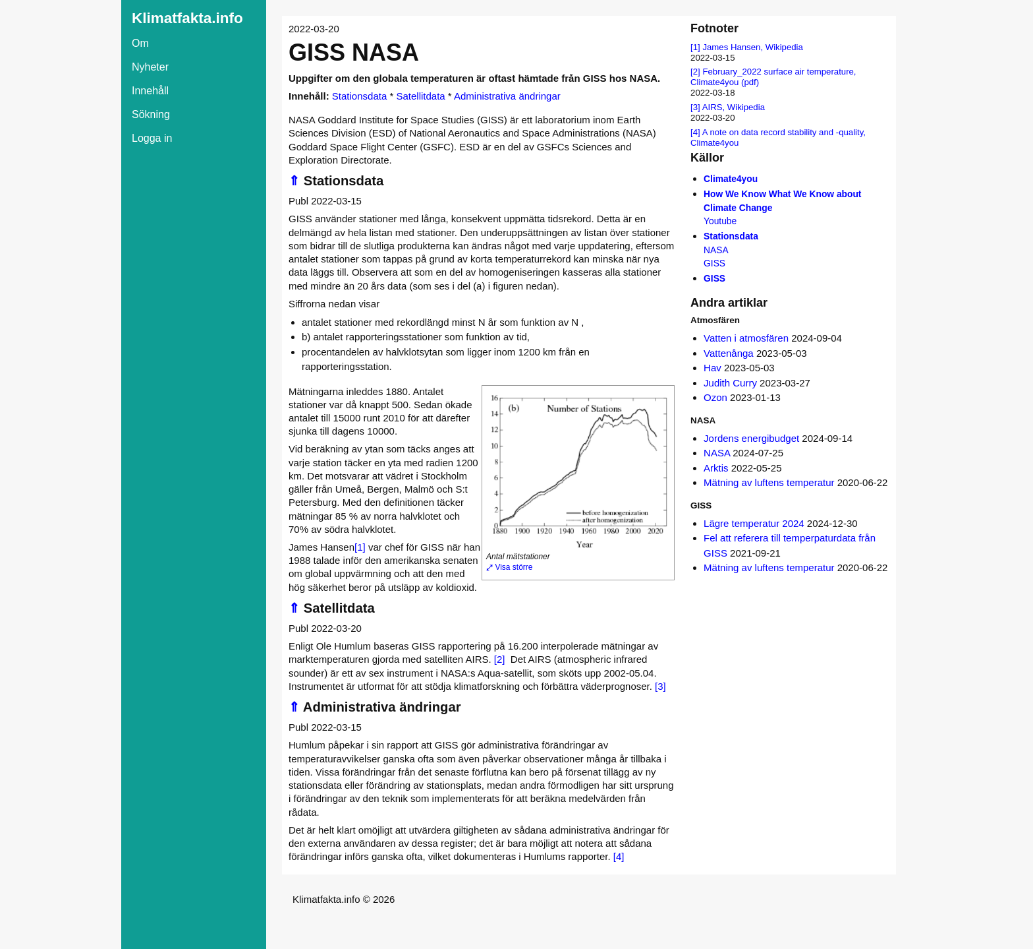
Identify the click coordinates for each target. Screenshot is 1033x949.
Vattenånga (729, 353)
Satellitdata (420, 96)
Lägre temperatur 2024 (754, 523)
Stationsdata (359, 96)
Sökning (151, 114)
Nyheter (150, 67)
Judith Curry (730, 382)
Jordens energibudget (751, 438)
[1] (360, 547)
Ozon (715, 397)
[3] (660, 686)
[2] (499, 659)
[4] (619, 856)
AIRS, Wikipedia (733, 107)
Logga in (152, 138)
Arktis (716, 468)
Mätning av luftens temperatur (769, 482)
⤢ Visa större (509, 567)
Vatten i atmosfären (746, 338)
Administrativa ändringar (507, 96)
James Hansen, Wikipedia (752, 47)
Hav (712, 367)
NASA (717, 452)
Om (140, 43)
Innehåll (150, 90)
